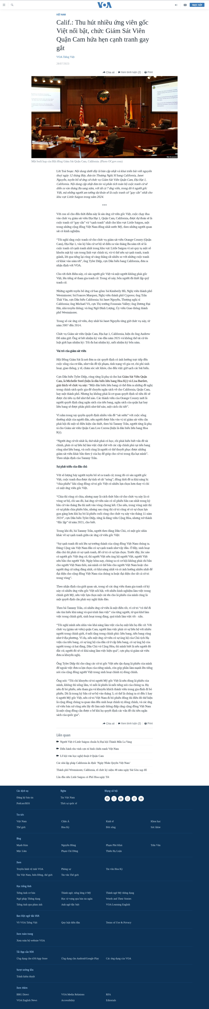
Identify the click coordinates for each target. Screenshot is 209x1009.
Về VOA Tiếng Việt (27, 922)
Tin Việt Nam (68, 797)
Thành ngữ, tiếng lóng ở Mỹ (76, 893)
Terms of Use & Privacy (118, 922)
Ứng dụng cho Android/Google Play (80, 958)
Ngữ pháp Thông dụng (28, 898)
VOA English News (27, 1000)
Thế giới (21, 827)
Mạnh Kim (22, 845)
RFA (108, 994)
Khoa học (156, 821)
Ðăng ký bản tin (25, 797)
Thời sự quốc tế (69, 803)
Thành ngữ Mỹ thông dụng (120, 893)
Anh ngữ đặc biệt (70, 904)
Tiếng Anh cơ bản (26, 893)
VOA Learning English (118, 904)
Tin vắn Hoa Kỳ (114, 869)
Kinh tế (110, 821)
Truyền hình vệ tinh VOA (30, 869)
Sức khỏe (155, 827)
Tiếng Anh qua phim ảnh (29, 904)
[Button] (109, 72)
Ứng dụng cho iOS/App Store (32, 958)
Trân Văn (155, 845)
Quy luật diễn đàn (70, 922)
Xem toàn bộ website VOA (31, 940)
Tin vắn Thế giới (70, 875)
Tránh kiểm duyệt (26, 976)
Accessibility (68, 1000)
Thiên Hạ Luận (114, 851)
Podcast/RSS (23, 803)
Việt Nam (61, 14)
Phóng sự (66, 869)
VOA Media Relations (72, 994)
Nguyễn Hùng (68, 845)
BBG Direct (23, 994)
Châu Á (65, 821)
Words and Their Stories (118, 898)
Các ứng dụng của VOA (118, 958)
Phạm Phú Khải (114, 845)
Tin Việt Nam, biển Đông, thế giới (34, 875)
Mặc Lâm (22, 851)
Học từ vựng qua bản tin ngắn (76, 898)
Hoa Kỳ (65, 827)
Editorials (111, 1000)
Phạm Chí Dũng (69, 851)
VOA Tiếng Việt (65, 57)
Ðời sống (111, 827)
